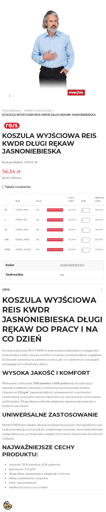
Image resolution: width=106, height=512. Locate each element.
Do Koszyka (55, 209)
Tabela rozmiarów (18, 186)
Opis (6, 290)
